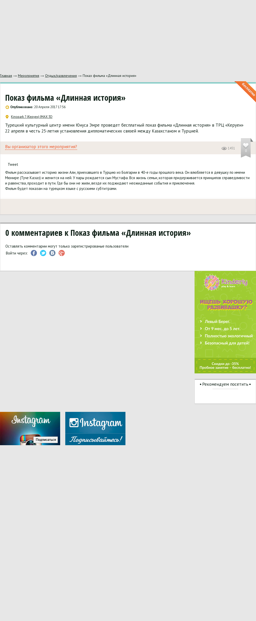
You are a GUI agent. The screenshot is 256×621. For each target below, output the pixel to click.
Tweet (13, 164)
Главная (6, 75)
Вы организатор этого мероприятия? (41, 146)
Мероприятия (28, 75)
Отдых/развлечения (61, 75)
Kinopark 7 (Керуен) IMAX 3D (29, 117)
